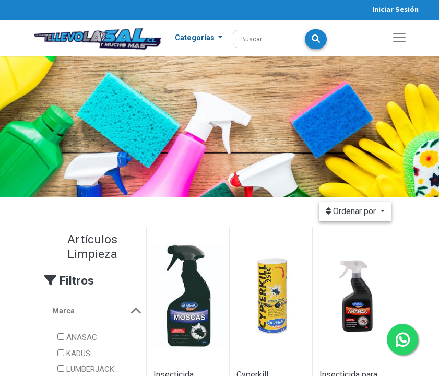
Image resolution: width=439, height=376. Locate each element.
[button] (199, 38)
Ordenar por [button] (352, 211)
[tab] (92, 311)
